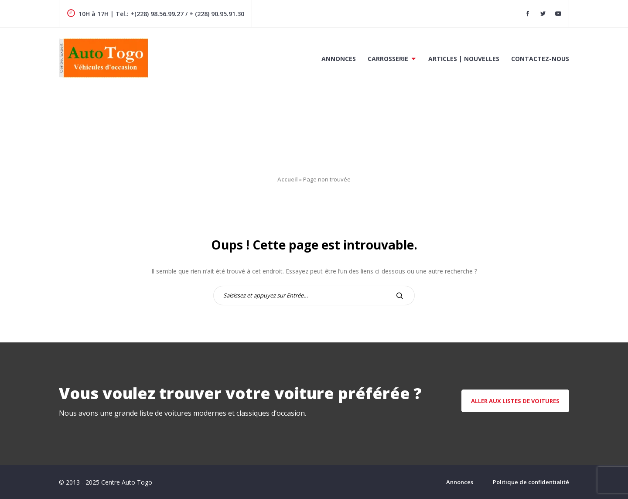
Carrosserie (388, 59)
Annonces (338, 59)
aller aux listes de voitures (515, 401)
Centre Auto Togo (126, 482)
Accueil (287, 179)
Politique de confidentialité (531, 482)
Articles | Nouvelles (463, 59)
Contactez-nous (540, 59)
